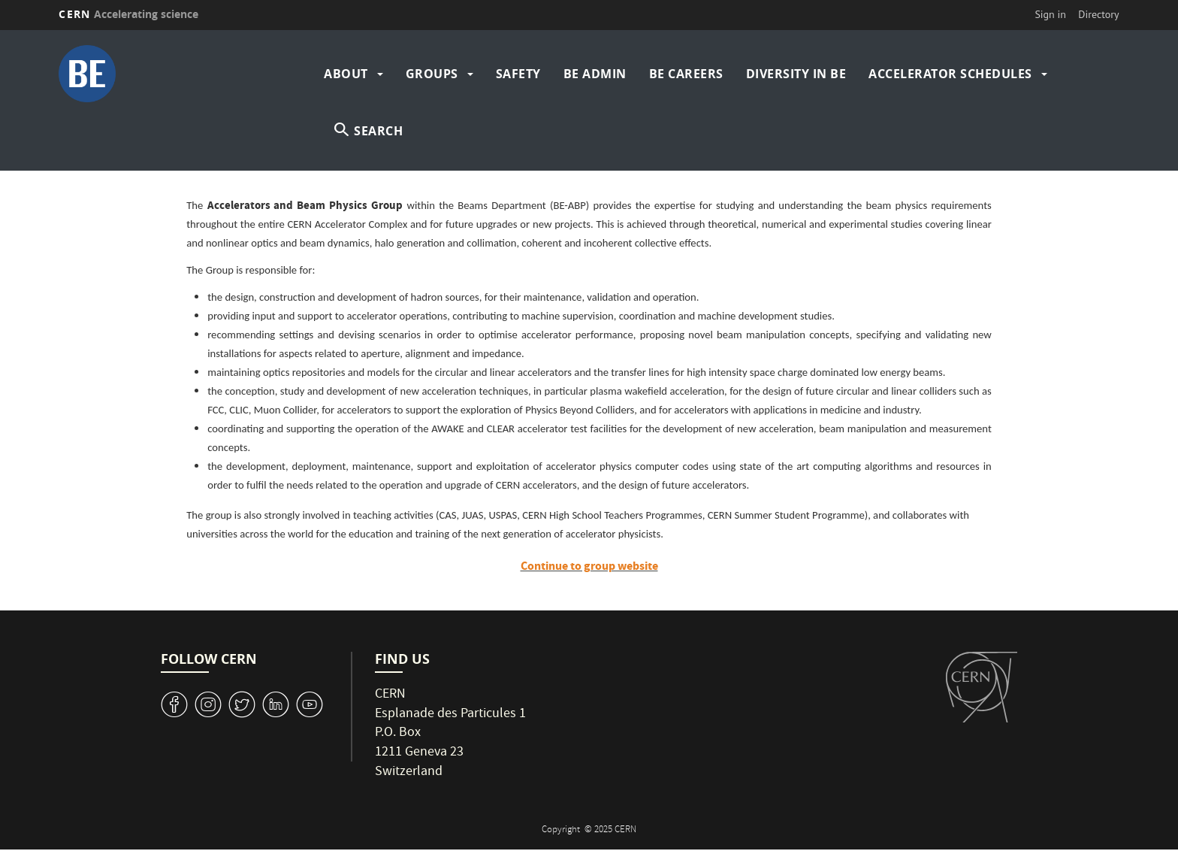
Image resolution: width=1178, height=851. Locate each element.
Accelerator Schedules (950, 73)
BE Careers (686, 73)
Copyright (562, 830)
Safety (518, 73)
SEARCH (378, 131)
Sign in (1050, 14)
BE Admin (595, 73)
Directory (1098, 14)
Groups (432, 73)
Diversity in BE (796, 73)
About (346, 73)
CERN (128, 14)
